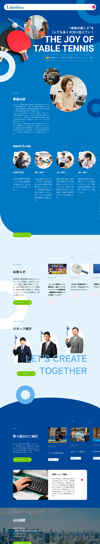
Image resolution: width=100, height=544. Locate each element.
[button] (84, 146)
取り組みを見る (22, 459)
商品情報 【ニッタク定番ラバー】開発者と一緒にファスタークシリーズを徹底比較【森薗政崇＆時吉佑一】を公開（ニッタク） (70, 58)
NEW (47, 57)
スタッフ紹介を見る (26, 373)
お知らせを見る (22, 302)
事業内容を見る (22, 234)
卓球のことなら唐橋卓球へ (15, 6)
